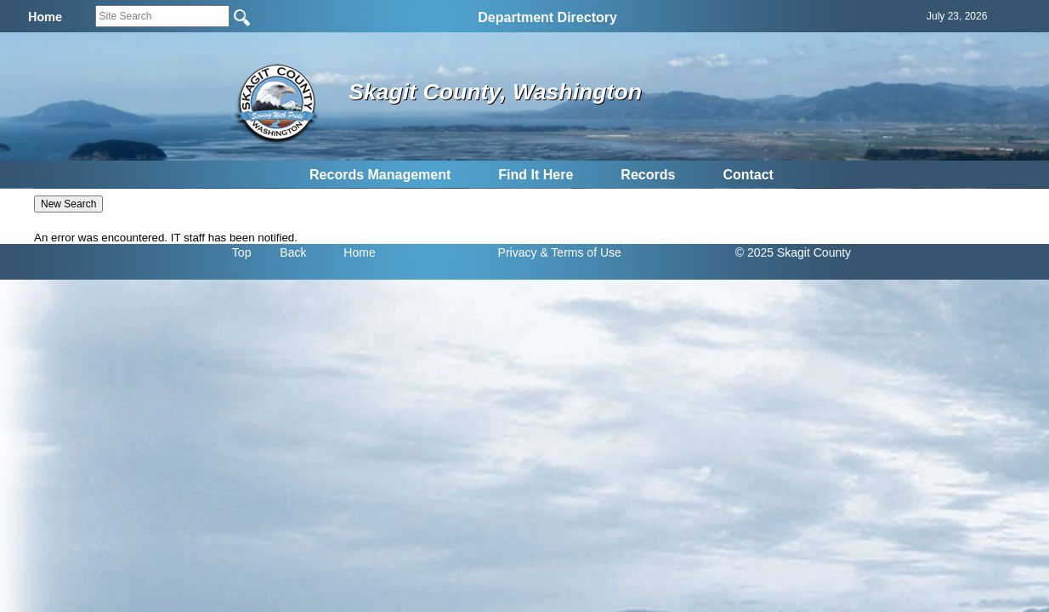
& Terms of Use (580, 252)
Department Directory (547, 17)
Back (293, 252)
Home (359, 252)
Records (648, 174)
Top (242, 252)
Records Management (380, 174)
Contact (748, 174)
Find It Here (535, 174)
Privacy (517, 252)
